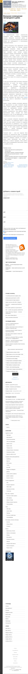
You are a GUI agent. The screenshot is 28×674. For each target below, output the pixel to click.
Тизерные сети (9, 447)
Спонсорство (8, 623)
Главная (4, 13)
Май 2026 (7, 628)
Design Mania (8, 393)
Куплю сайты (13, 10)
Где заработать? (12, 8)
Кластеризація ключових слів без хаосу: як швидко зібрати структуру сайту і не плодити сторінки (14, 417)
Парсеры (8, 513)
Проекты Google (10, 499)
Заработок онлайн (9, 433)
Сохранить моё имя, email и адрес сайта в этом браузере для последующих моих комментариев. (14, 229)
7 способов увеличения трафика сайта (13, 295)
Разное (7, 528)
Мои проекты (9, 537)
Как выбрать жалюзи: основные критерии (14, 152)
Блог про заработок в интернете (18, 2)
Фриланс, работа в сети (11, 454)
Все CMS (8, 467)
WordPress (9, 458)
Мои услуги (24, 8)
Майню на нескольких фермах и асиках (14, 362)
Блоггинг (8, 521)
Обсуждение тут (15, 379)
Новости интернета (10, 545)
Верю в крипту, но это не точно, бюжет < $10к (15, 354)
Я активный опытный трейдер (12, 358)
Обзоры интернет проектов (12, 502)
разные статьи (8, 163)
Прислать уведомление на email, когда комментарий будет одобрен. (14, 232)
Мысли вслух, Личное (11, 530)
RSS (11, 258)
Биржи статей (9, 445)
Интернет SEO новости (11, 543)
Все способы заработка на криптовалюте (14, 307)
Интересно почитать (10, 539)
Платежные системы (11, 452)
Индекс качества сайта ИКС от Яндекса (13, 302)
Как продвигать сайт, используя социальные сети (15, 413)
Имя (4, 212)
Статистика (9, 491)
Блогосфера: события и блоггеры (12, 519)
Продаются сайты (9, 612)
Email (4, 217)
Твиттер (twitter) (10, 504)
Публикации (8, 620)
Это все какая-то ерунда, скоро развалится (14, 369)
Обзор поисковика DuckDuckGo (12, 317)
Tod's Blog (7, 4)
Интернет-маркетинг (10, 484)
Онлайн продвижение (10, 480)
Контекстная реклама (11, 439)
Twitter (16, 258)
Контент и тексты (10, 477)
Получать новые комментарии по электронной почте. (13, 234)
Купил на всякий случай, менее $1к (13, 356)
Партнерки (9, 435)
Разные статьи (14, 13)
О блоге (6, 8)
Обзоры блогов (9, 524)
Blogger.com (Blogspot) (11, 469)
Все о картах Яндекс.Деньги (11, 315)
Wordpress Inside (9, 391)
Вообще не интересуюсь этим (12, 371)
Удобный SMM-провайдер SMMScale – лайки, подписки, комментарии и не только (8, 165)
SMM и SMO (9, 486)
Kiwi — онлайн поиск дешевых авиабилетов (14, 309)
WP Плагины (9, 463)
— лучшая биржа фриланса (14, 271)
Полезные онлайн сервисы (12, 495)
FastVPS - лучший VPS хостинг (12, 384)
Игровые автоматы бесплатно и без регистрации (16, 156)
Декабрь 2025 (8, 636)
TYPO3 (8, 465)
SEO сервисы (9, 497)
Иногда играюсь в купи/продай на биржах (14, 360)
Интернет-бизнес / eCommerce (12, 450)
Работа (18, 10)
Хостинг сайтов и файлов (11, 473)
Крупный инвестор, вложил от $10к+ (13, 352)
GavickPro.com (16, 670)
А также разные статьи (15, 420)
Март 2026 (8, 630)
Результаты (15, 377)
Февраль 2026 (8, 632)
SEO (7, 482)
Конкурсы (8, 526)
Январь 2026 (8, 634)
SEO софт (8, 508)
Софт (7, 506)
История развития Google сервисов (12, 300)
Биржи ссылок (9, 443)
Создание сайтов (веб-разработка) (12, 456)
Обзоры (8, 535)
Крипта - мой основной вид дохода (13, 367)
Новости (8, 13)
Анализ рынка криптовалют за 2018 (13, 297)
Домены (8, 471)
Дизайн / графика (10, 475)
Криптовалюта (9, 437)
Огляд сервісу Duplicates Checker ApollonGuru (14, 404)
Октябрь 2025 (8, 641)
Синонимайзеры (10, 517)
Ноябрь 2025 (8, 638)
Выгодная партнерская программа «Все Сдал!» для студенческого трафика (22, 165)
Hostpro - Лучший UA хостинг (11, 388)
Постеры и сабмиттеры (11, 515)
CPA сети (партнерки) (11, 441)
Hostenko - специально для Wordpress (13, 386)
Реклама (19, 8)
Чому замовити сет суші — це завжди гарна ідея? (15, 399)
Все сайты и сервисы (10, 493)
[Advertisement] (15, 176)
